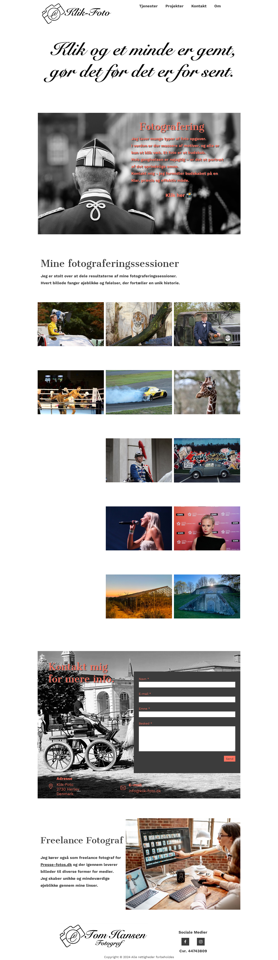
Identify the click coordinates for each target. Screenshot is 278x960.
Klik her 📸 (178, 195)
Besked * (145, 723)
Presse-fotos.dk (56, 864)
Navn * (144, 679)
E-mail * (145, 694)
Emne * (144, 708)
